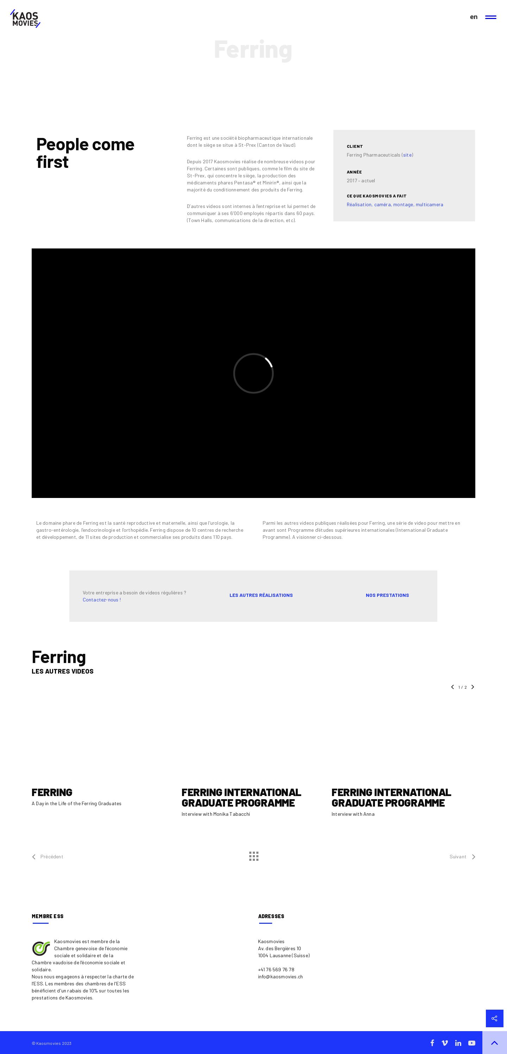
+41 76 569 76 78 (276, 969)
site (407, 155)
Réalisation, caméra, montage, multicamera (395, 204)
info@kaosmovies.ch (280, 976)
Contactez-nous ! (102, 599)
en (473, 17)
